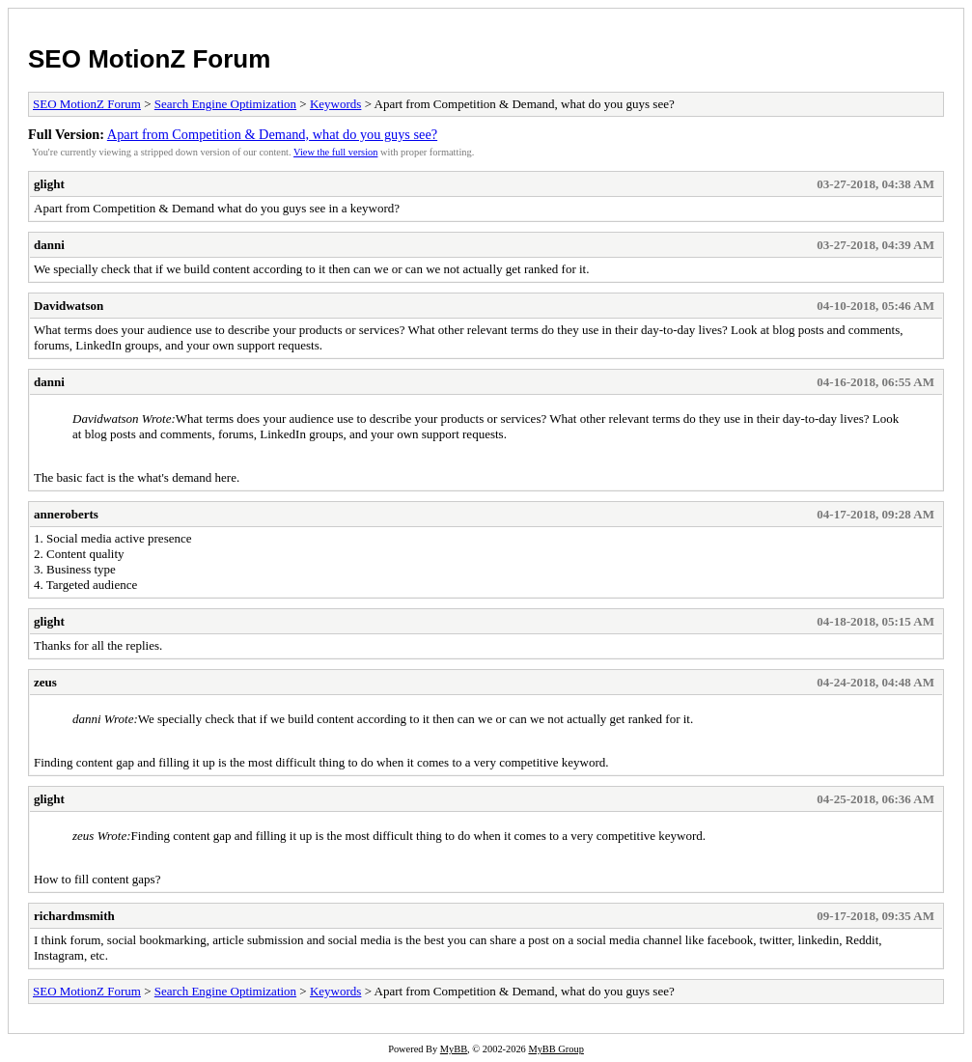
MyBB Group (555, 1049)
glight (49, 184)
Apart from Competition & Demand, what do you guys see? (272, 134)
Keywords (335, 104)
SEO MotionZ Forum (149, 58)
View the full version (335, 152)
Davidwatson (68, 305)
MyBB (453, 1049)
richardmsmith (74, 915)
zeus (45, 682)
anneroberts (66, 514)
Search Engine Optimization (225, 104)
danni (49, 245)
